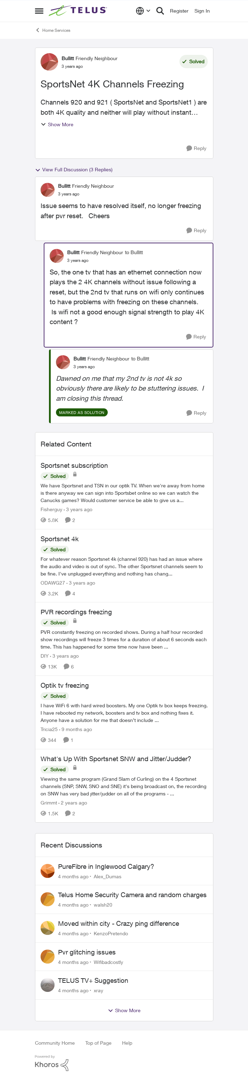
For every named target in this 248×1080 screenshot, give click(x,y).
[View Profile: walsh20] (48, 899)
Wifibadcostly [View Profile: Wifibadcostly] (108, 962)
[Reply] (196, 148)
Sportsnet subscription (74, 465)
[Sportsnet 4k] (124, 566)
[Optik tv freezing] (124, 713)
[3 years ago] (78, 509)
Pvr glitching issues (87, 952)
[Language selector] (143, 11)
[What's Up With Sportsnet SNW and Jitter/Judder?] (124, 786)
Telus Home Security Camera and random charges (132, 895)
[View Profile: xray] (48, 985)
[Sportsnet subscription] (124, 493)
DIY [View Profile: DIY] (45, 656)
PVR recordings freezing (76, 612)
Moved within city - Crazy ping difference (118, 923)
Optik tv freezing (65, 685)
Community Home (55, 1043)
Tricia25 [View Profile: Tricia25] (49, 729)
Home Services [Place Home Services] (52, 30)
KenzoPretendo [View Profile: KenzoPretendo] (111, 933)
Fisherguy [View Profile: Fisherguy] (51, 509)
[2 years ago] (72, 802)
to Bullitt (134, 252)
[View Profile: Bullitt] (49, 62)
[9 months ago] (75, 729)
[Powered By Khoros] (124, 1063)
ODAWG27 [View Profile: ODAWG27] (53, 582)
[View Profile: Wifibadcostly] (48, 957)
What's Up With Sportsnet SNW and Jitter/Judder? (116, 759)
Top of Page (98, 1043)
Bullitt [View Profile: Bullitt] (68, 58)
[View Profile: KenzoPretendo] (48, 928)
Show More (57, 124)
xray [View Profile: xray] (98, 990)
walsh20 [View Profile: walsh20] (103, 905)
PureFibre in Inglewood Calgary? (106, 866)
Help (127, 1043)
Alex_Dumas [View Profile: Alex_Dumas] (107, 876)
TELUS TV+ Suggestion (93, 980)
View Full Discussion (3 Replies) (74, 169)
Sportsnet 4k (60, 539)
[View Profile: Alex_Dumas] (48, 871)
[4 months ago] (73, 876)
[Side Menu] (39, 11)
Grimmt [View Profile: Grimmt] (49, 803)
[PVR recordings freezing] (124, 639)
